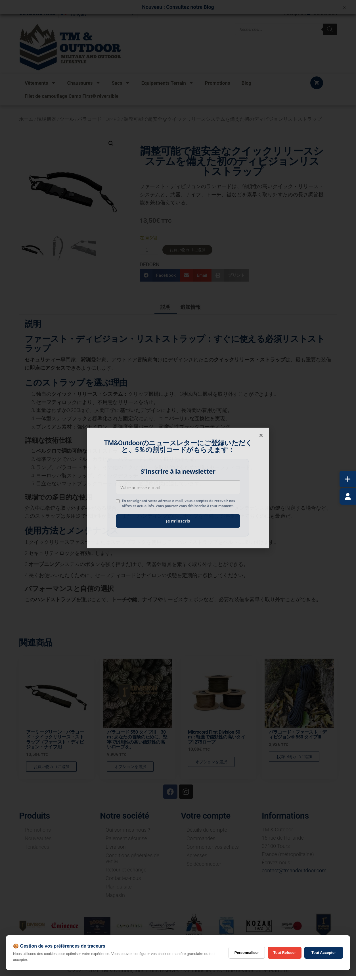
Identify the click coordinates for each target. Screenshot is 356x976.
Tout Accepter (323, 952)
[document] (178, 488)
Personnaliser (246, 952)
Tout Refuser (284, 952)
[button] (261, 435)
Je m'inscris (178, 521)
